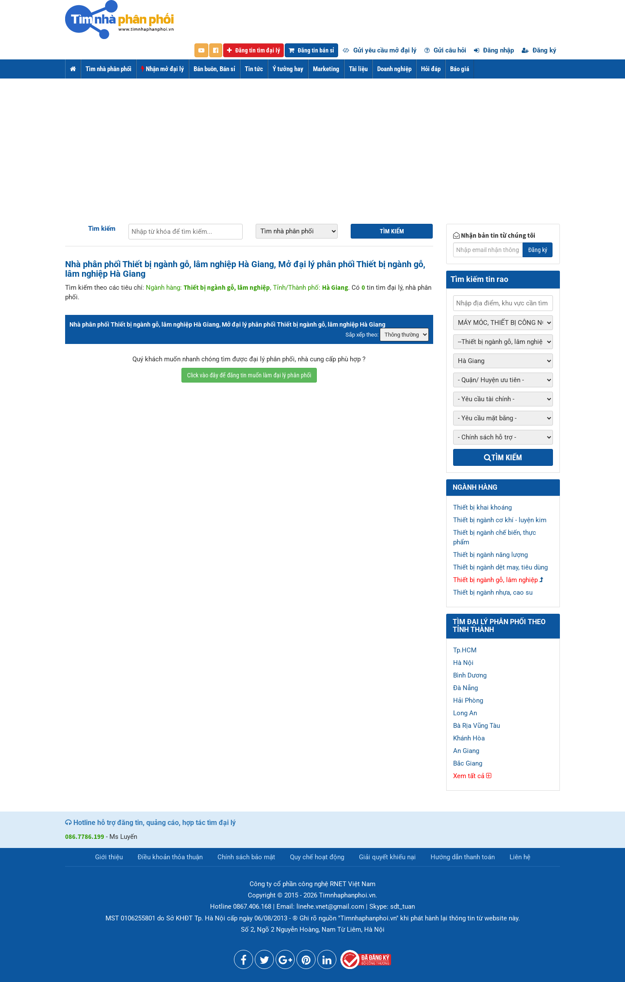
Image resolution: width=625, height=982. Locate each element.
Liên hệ (520, 857)
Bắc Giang (467, 763)
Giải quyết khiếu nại (387, 857)
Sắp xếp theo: (361, 334)
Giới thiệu (109, 857)
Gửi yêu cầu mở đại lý (379, 50)
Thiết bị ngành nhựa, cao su (493, 592)
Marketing (326, 69)
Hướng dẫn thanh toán (463, 857)
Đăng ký (539, 50)
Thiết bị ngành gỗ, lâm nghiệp (495, 580)
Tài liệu (358, 69)
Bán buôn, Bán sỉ (214, 69)
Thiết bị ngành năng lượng (490, 555)
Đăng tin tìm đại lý (253, 50)
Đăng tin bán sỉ (311, 50)
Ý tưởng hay (288, 69)
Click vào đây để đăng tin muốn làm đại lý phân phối (249, 375)
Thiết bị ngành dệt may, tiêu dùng (500, 567)
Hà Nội (463, 663)
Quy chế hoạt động (317, 857)
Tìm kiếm (101, 228)
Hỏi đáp (431, 69)
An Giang (466, 751)
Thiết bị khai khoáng (482, 507)
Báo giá (459, 69)
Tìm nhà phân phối (109, 69)
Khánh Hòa (469, 738)
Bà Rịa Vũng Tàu (476, 726)
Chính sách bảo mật (246, 857)
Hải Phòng (468, 700)
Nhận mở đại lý (162, 69)
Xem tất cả (472, 776)
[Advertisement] (312, 143)
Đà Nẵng (465, 688)
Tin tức (254, 69)
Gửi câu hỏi (445, 50)
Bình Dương (470, 675)
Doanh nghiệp (394, 69)
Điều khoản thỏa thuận (170, 857)
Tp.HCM (465, 650)
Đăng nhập (494, 50)
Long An (465, 713)
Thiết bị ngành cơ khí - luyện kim (499, 520)
